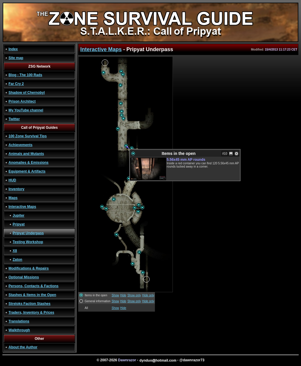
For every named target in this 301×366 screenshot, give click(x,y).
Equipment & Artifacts (27, 171)
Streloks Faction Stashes (30, 304)
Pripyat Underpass (28, 233)
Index (13, 49)
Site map (16, 58)
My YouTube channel (26, 110)
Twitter (14, 119)
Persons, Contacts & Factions (33, 286)
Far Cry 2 (16, 84)
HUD (12, 180)
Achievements (20, 145)
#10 (224, 153)
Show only (134, 295)
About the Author (23, 347)
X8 (15, 251)
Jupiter (18, 215)
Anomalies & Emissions (29, 163)
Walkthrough (19, 330)
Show (115, 295)
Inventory (16, 189)
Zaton (17, 260)
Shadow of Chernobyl (27, 93)
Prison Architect (22, 101)
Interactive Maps (22, 207)
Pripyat (19, 224)
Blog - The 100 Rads (25, 75)
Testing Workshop (28, 242)
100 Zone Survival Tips (28, 136)
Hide (123, 295)
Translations (19, 321)
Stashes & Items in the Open (32, 295)
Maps (13, 198)
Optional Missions (24, 277)
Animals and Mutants (26, 154)
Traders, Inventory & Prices (31, 312)
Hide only (148, 295)
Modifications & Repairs (29, 268)
